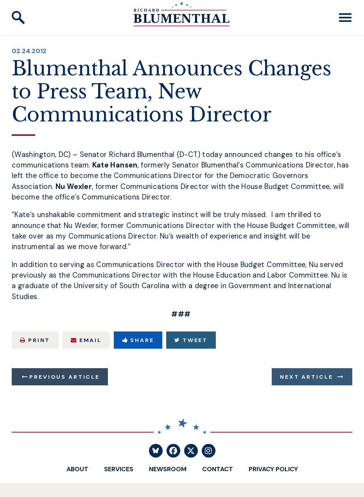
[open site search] (18, 17)
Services (118, 469)
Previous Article (64, 376)
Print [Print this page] (35, 340)
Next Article (306, 376)
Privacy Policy (273, 469)
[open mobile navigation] (345, 17)
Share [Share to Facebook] (138, 340)
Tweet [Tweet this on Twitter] (191, 340)
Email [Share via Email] (86, 340)
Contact (217, 469)
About (77, 469)
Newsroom (167, 469)
